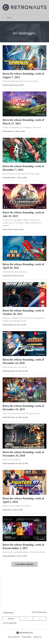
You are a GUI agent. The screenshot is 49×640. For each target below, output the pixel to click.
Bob (26, 619)
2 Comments (40, 68)
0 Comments (40, 115)
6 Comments (40, 447)
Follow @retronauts (39, 612)
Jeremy (11, 619)
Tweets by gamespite (9, 623)
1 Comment (41, 305)
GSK (22, 85)
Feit (39, 619)
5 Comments (40, 539)
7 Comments (40, 493)
